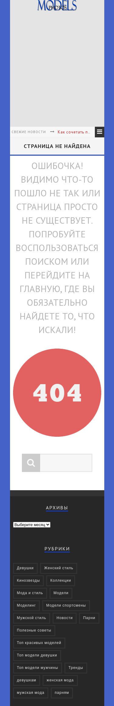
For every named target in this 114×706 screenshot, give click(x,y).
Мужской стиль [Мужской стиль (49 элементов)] (32, 618)
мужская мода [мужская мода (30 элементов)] (31, 693)
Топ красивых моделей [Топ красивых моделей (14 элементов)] (39, 643)
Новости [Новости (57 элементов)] (65, 618)
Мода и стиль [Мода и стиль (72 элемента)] (30, 593)
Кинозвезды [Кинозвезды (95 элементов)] (28, 581)
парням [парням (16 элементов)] (62, 693)
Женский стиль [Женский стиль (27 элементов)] (58, 568)
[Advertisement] (57, 70)
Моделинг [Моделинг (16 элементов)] (26, 606)
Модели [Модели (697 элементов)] (61, 593)
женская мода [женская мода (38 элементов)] (60, 680)
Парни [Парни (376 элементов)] (89, 618)
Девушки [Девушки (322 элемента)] (25, 568)
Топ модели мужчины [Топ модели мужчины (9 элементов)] (37, 668)
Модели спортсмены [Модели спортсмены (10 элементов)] (66, 606)
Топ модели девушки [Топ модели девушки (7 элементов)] (37, 655)
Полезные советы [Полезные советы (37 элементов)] (34, 630)
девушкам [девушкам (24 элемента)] (26, 680)
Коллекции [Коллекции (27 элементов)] (60, 581)
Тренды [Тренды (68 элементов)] (75, 668)
